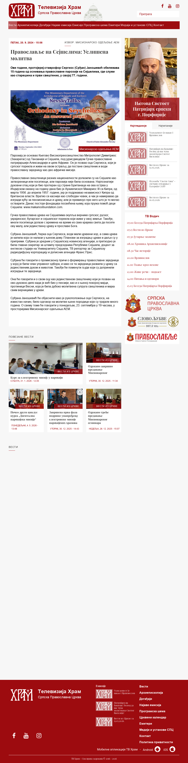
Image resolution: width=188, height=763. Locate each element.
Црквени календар (152, 717)
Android (151, 750)
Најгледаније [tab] (138, 125)
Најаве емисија (61, 25)
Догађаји (45, 25)
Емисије (77, 25)
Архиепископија (28, 25)
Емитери (114, 25)
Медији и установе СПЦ (137, 25)
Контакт (159, 25)
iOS (169, 750)
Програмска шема (96, 25)
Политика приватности (156, 742)
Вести (13, 25)
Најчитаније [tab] (166, 125)
